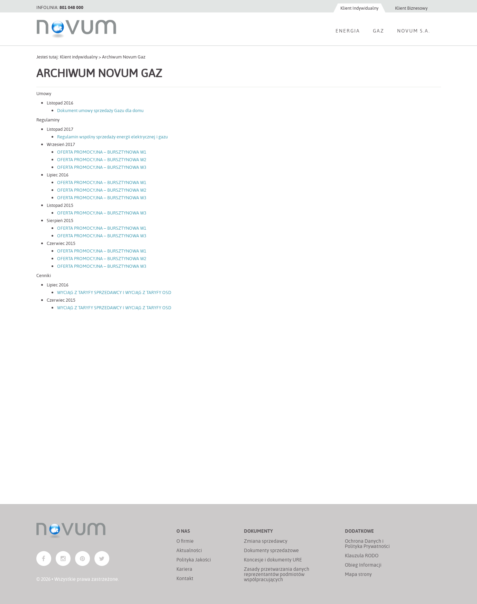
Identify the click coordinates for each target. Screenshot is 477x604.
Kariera (184, 569)
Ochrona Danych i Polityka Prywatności (367, 543)
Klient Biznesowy (411, 8)
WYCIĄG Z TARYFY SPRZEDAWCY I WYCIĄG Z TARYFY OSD (114, 292)
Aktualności (189, 550)
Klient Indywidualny (359, 8)
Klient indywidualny (79, 57)
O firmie (185, 541)
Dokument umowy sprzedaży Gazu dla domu (100, 110)
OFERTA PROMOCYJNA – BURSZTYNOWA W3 (101, 167)
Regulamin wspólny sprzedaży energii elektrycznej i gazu (112, 136)
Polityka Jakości (193, 559)
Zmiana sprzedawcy (265, 541)
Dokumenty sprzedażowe (271, 550)
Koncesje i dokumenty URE (273, 559)
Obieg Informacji (363, 564)
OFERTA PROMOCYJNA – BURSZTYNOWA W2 (101, 159)
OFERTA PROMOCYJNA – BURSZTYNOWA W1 (101, 152)
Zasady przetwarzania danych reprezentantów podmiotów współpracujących (276, 574)
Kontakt (184, 578)
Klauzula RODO (361, 555)
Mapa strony (358, 574)
